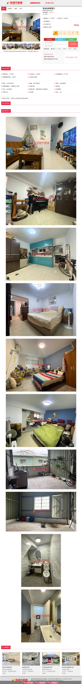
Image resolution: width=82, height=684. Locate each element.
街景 (21, 8)
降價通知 (71, 39)
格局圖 (10, 8)
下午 (69, 49)
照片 (3, 8)
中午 (64, 49)
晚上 (74, 49)
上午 (59, 49)
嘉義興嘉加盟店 (35, 3)
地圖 (15, 8)
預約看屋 (49, 39)
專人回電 (60, 39)
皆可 (53, 49)
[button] (38, 27)
